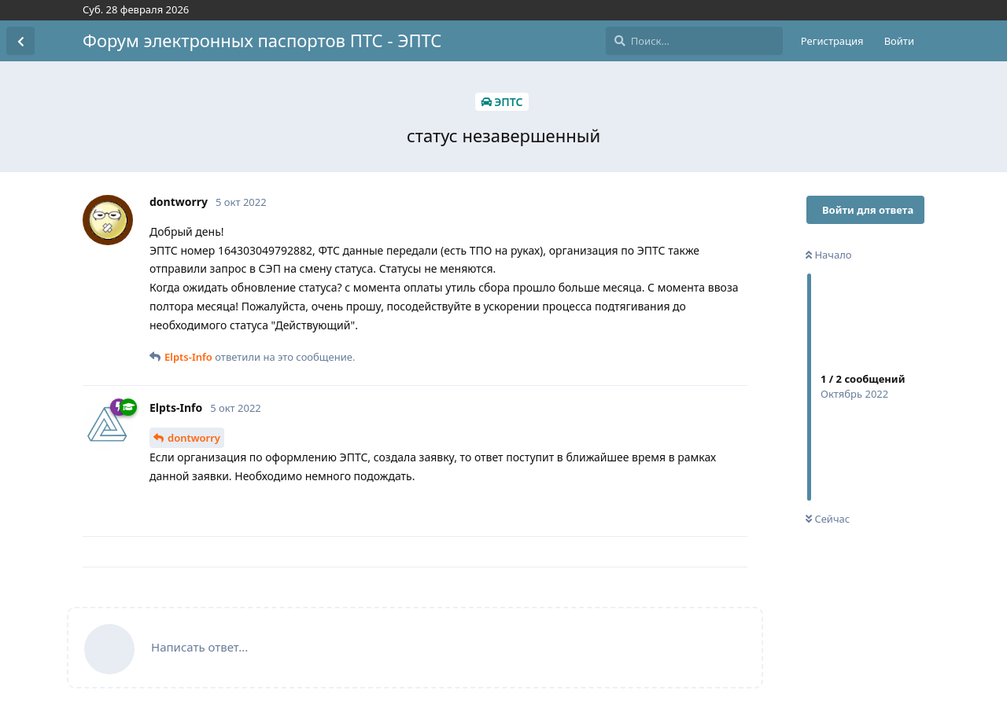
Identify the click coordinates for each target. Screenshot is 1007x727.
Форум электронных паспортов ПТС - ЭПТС (262, 40)
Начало (829, 255)
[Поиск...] (694, 41)
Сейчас (828, 519)
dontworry (194, 438)
